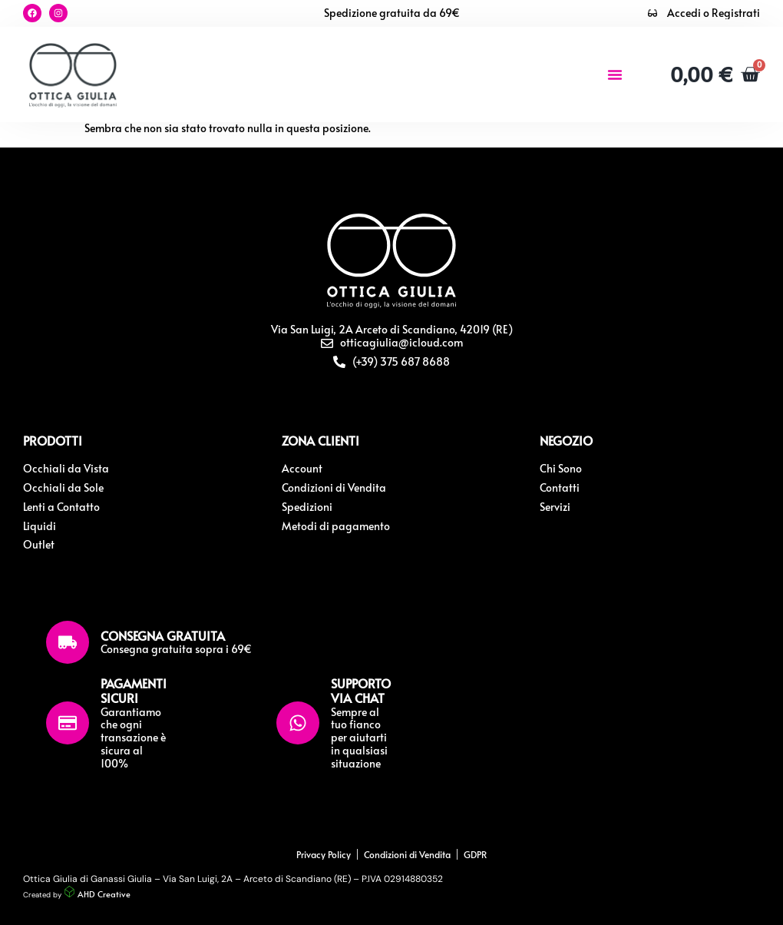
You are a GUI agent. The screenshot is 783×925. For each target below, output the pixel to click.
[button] (614, 74)
